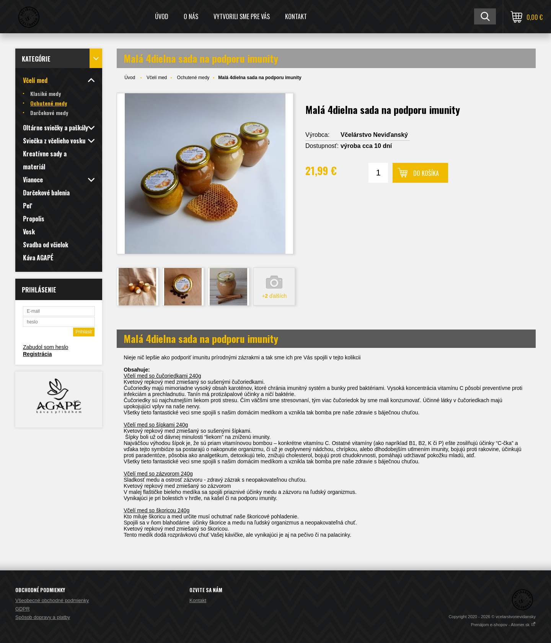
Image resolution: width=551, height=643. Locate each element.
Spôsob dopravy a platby (42, 617)
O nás (191, 16)
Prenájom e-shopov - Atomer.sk (503, 624)
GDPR (22, 609)
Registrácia (37, 354)
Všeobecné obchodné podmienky (52, 600)
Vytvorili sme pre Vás (242, 16)
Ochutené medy (193, 77)
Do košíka (426, 173)
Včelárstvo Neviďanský (374, 135)
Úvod (161, 16)
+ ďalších (274, 296)
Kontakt (296, 16)
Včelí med (157, 77)
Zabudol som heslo (45, 347)
